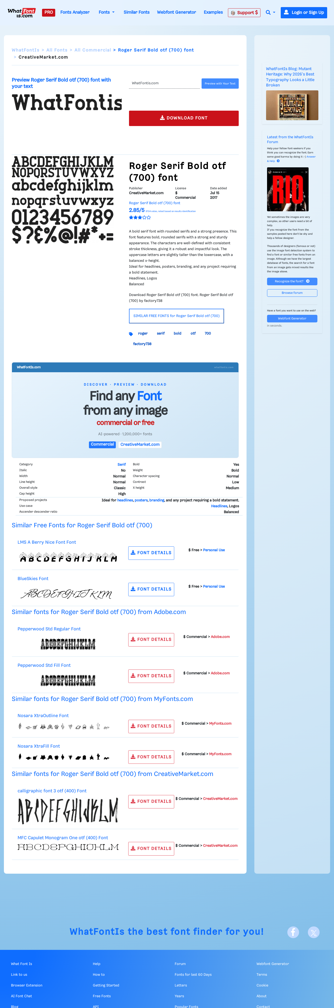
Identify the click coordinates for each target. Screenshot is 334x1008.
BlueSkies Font (33, 578)
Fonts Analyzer (74, 12)
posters (141, 500)
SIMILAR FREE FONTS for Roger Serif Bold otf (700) (176, 316)
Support (244, 12)
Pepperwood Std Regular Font (49, 629)
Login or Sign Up (304, 13)
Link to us (19, 975)
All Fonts (57, 50)
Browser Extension (26, 985)
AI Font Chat (21, 996)
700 (208, 334)
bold (177, 334)
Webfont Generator (176, 12)
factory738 (142, 344)
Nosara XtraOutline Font (43, 715)
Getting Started (106, 985)
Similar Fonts (137, 12)
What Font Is (21, 964)
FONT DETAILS (151, 552)
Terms (262, 975)
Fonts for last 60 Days (193, 975)
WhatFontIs (26, 50)
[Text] (164, 83)
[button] (270, 13)
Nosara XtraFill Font (39, 746)
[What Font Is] (21, 13)
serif (160, 334)
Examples (213, 12)
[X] (314, 932)
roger (143, 334)
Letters (181, 985)
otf (193, 334)
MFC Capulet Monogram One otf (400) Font (63, 838)
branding (156, 500)
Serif (122, 465)
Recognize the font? (292, 281)
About (262, 996)
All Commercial (93, 50)
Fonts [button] (105, 12)
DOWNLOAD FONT (184, 117)
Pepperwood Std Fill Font (44, 665)
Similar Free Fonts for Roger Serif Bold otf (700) (82, 525)
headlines (125, 500)
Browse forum (292, 293)
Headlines (219, 506)
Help (96, 964)
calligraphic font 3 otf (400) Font (52, 791)
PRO (48, 12)
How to (99, 975)
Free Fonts (102, 996)
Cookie (262, 985)
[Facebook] (293, 932)
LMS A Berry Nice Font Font (47, 542)
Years (179, 996)
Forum (180, 964)
